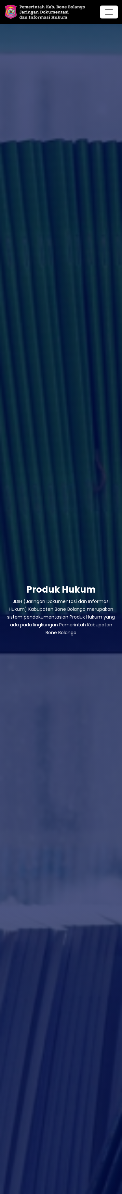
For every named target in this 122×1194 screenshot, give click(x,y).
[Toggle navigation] (109, 12)
